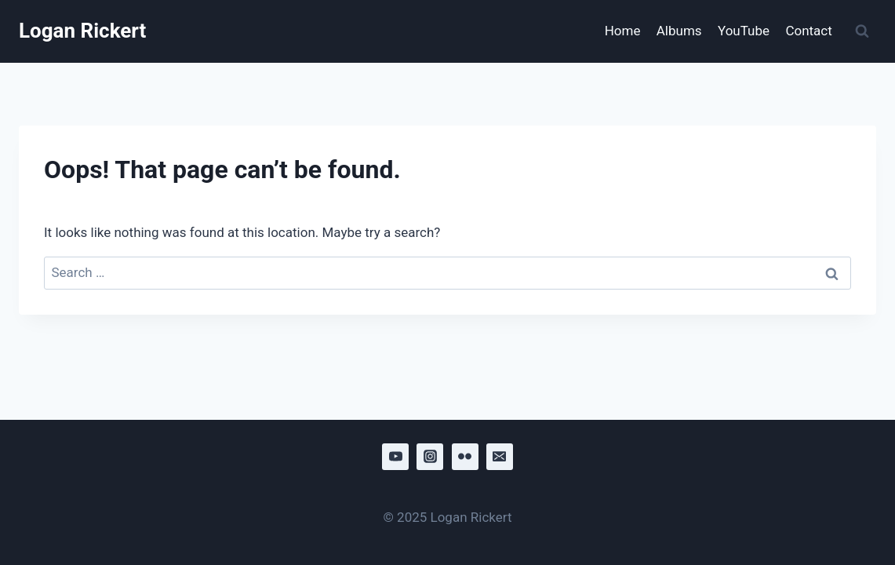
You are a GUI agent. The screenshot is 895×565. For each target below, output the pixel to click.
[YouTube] (395, 456)
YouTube (743, 30)
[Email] (499, 456)
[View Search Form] (862, 31)
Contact (808, 30)
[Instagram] (430, 456)
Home (623, 30)
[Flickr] (465, 456)
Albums (679, 30)
